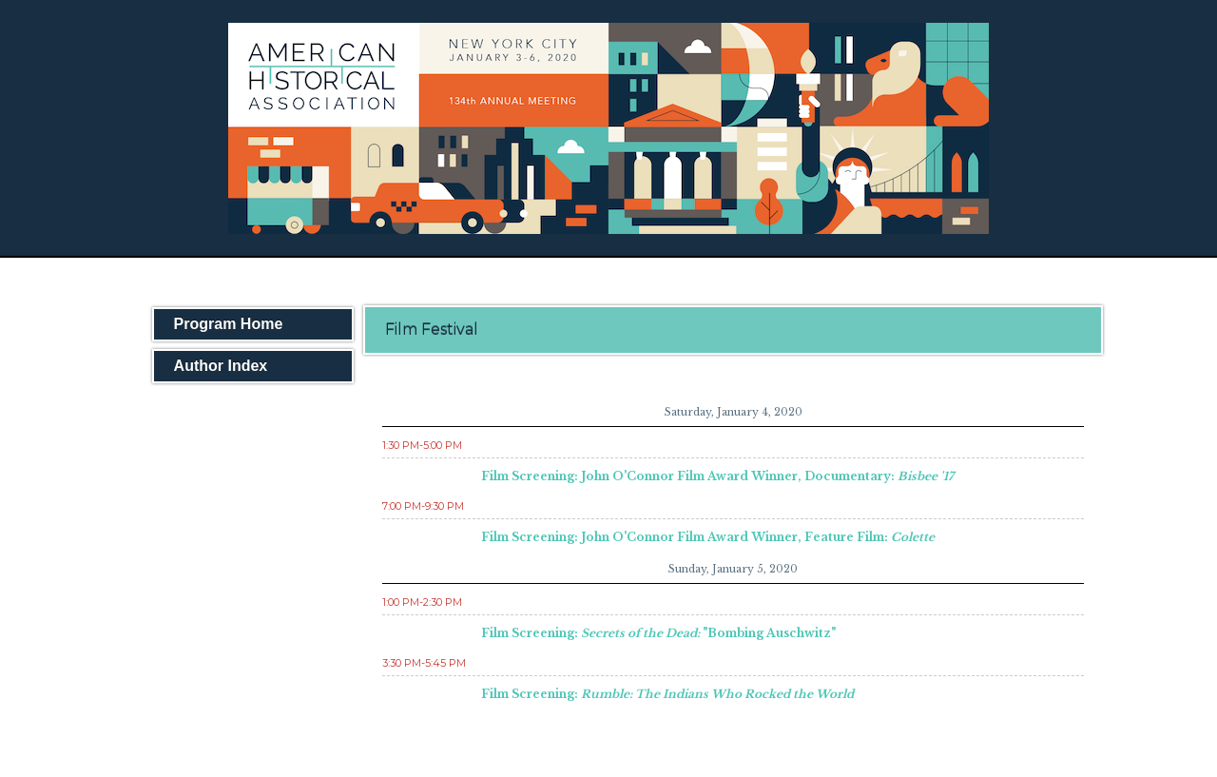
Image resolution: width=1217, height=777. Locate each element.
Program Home (228, 324)
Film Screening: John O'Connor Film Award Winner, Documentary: (717, 476)
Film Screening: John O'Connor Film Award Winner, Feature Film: (708, 537)
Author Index (221, 366)
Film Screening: (667, 694)
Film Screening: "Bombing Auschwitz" (658, 633)
